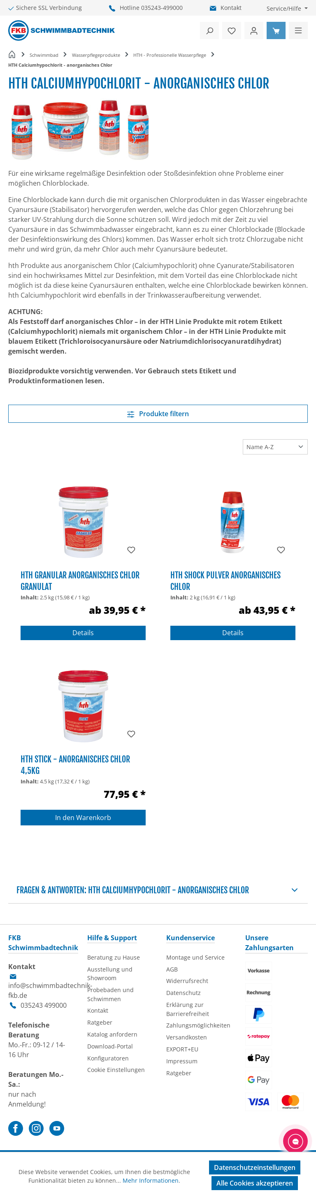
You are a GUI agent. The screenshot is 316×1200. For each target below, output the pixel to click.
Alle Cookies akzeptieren (254, 1183)
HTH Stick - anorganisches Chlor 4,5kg (75, 764)
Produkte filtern (158, 413)
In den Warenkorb (83, 817)
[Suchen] (209, 30)
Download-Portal (110, 1046)
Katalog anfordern (112, 1034)
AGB (172, 969)
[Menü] (298, 30)
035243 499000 (44, 1005)
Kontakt (231, 8)
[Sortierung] (275, 446)
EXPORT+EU (182, 1049)
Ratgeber (99, 1022)
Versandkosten (186, 1037)
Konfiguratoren (108, 1058)
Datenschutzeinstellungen (254, 1167)
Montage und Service (195, 957)
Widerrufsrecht (187, 981)
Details (83, 632)
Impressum (182, 1061)
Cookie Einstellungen (116, 1070)
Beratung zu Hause (113, 957)
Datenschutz (183, 993)
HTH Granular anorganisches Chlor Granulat (80, 580)
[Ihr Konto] (253, 30)
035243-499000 (162, 8)
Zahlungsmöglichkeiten (198, 1025)
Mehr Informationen (151, 1180)
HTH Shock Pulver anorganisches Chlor (225, 580)
